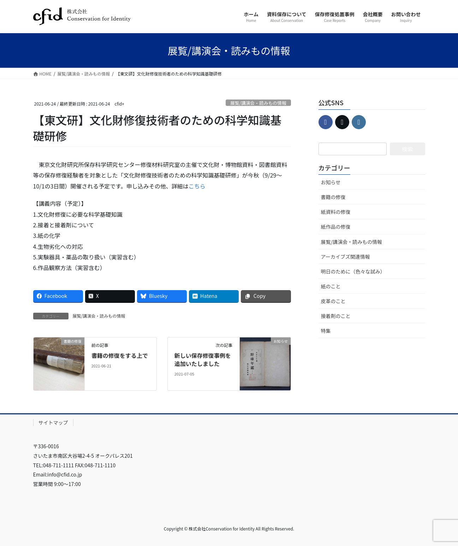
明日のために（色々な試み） (353, 271)
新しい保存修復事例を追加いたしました (202, 359)
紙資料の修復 (336, 211)
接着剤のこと (336, 315)
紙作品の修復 (336, 226)
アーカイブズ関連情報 (345, 256)
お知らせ (331, 182)
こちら (197, 186)
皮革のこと (333, 301)
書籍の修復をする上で (119, 355)
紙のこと (331, 286)
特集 (326, 330)
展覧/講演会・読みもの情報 (258, 103)
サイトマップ (53, 422)
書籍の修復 (333, 196)
